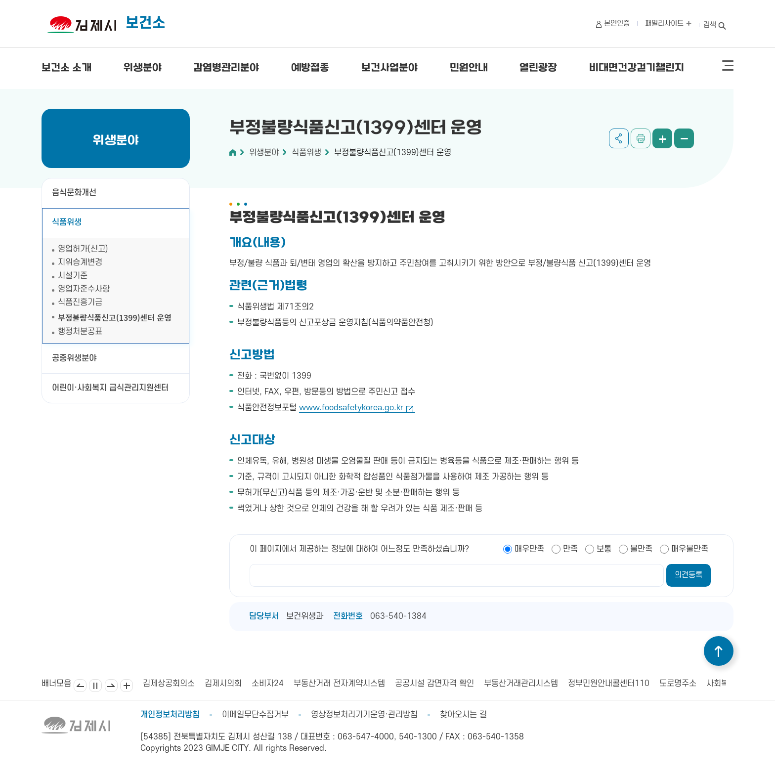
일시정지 (95, 685)
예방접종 (310, 68)
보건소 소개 (66, 68)
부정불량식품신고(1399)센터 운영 (115, 317)
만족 (570, 549)
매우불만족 (689, 549)
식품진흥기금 (80, 302)
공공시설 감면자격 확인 (434, 683)
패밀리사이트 (668, 23)
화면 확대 (662, 138)
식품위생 (67, 222)
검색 (709, 25)
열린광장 (538, 68)
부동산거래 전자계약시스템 (339, 683)
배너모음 (126, 685)
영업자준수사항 (84, 289)
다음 (111, 685)
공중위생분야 (74, 358)
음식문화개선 (74, 192)
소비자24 (268, 683)
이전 (80, 685)
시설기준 (72, 275)
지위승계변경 (80, 262)
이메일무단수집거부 (255, 714)
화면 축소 (684, 138)
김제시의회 (223, 683)
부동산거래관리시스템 (521, 683)
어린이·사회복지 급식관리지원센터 (110, 388)
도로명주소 (677, 683)
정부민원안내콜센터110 (608, 683)
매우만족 (529, 549)
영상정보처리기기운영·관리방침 (364, 714)
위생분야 (143, 68)
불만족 (641, 549)
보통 (604, 549)
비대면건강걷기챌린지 (636, 68)
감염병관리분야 (226, 68)
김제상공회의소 (169, 683)
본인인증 (617, 23)
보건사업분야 (389, 68)
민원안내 (469, 68)
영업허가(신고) (83, 249)
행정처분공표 (85, 331)
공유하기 (619, 138)
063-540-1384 (398, 616)
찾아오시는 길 (463, 714)
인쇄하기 (640, 138)
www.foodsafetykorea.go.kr (351, 407)
